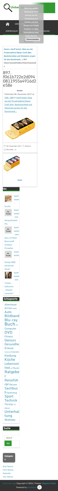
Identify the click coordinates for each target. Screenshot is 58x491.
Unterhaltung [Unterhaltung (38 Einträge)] (11, 413)
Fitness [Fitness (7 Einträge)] (8, 336)
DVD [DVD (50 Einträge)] (8, 332)
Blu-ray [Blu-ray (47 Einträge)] (11, 320)
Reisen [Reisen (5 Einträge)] (13, 384)
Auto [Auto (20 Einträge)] (7, 311)
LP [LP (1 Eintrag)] (11, 368)
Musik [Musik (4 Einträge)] (16, 368)
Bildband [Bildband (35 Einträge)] (11, 316)
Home (6, 49)
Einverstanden (33, 39)
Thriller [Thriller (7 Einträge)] (8, 404)
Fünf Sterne (8, 469)
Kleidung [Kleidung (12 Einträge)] (10, 355)
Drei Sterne (8, 466)
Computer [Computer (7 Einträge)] (10, 328)
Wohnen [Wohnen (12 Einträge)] (9, 419)
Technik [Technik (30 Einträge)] (10, 400)
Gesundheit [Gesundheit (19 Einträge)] (11, 346)
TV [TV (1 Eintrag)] (15, 404)
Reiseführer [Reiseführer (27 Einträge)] (11, 382)
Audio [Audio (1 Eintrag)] (15, 308)
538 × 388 (9, 97)
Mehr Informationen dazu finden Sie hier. (31, 32)
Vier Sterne (8, 476)
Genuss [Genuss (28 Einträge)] (10, 340)
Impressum (12, 31)
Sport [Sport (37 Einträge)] (9, 396)
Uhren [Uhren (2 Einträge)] (7, 408)
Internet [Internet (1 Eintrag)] (7, 352)
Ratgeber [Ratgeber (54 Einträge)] (11, 374)
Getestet (7, 473)
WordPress (32, 487)
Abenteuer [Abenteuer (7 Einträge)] (10, 304)
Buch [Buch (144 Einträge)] (9, 323)
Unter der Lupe (9, 483)
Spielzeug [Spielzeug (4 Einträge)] (12, 392)
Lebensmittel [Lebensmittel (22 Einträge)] (11, 365)
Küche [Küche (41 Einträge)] (9, 359)
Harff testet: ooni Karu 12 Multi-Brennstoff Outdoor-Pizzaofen (11, 238)
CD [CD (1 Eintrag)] (17, 325)
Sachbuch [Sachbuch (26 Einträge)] (11, 390)
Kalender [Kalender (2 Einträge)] (15, 351)
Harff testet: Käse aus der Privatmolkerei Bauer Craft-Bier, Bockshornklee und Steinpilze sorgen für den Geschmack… (18, 104)
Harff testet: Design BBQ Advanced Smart (11, 260)
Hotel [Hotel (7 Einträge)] (10, 348)
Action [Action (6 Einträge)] (8, 308)
